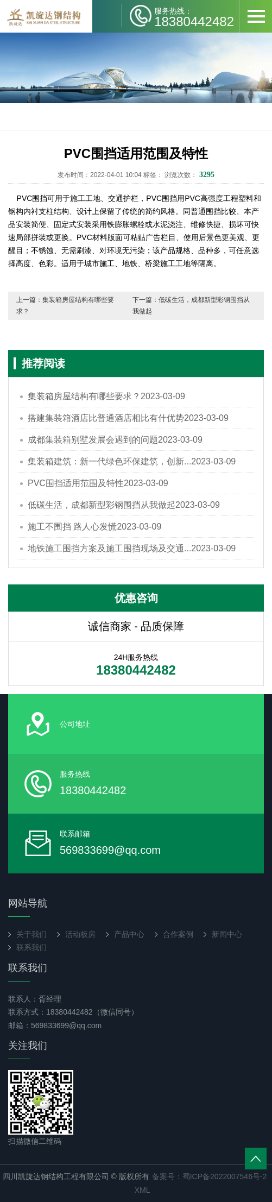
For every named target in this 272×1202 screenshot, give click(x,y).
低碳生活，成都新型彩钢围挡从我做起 (124, 504)
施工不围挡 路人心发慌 (94, 526)
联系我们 (31, 947)
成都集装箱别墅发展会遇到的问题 (115, 439)
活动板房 (80, 934)
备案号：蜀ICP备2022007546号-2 (209, 1176)
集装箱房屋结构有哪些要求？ (106, 396)
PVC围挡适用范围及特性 (98, 483)
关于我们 (31, 934)
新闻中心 (227, 934)
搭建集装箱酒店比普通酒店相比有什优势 (128, 418)
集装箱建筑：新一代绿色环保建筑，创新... (132, 461)
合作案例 (178, 934)
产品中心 (129, 934)
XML (142, 1190)
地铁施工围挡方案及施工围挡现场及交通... (132, 548)
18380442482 (194, 17)
